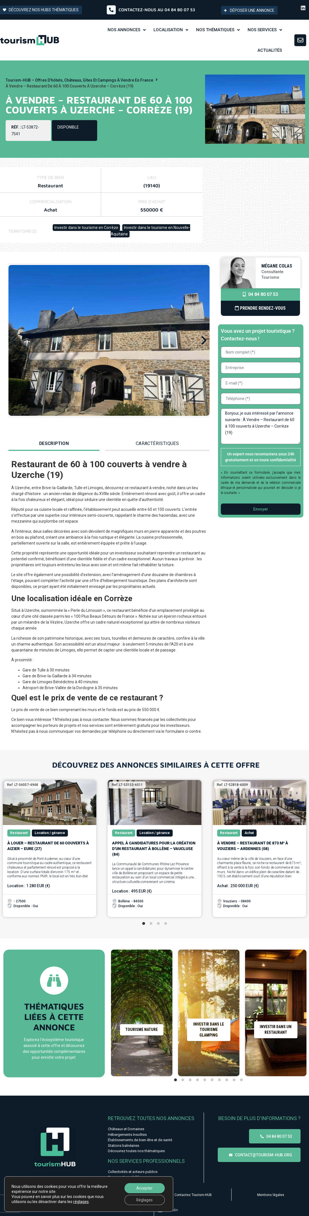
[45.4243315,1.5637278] (255, 205)
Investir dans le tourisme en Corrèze (86, 227)
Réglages (144, 1200)
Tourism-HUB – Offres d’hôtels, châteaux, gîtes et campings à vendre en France (79, 80)
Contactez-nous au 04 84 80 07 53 (157, 9)
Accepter (144, 1188)
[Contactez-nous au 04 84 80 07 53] (111, 9)
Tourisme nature (141, 1029)
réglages (81, 1201)
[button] (14, 340)
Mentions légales (270, 1195)
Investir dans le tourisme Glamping (208, 1029)
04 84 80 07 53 (260, 294)
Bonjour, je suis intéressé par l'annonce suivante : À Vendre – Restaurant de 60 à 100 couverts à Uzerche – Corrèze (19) (261, 426)
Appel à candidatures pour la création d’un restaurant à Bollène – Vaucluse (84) (153, 848)
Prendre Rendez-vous (260, 308)
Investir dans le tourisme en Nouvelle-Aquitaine (150, 230)
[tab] (53, 444)
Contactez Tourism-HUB (193, 1195)
